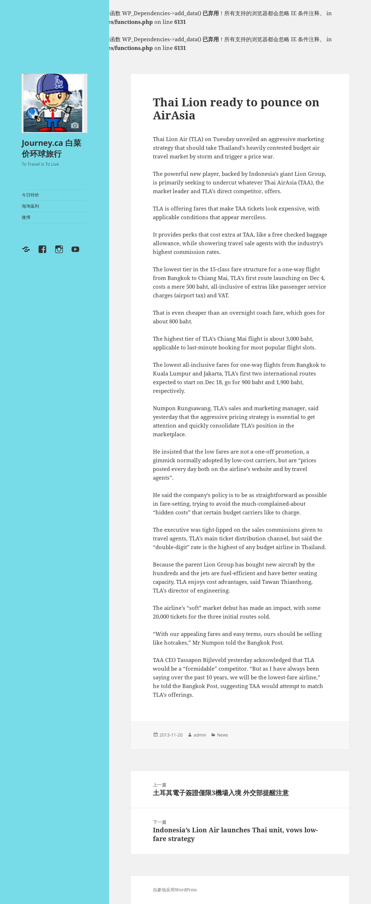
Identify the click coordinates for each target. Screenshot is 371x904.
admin (199, 735)
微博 (26, 217)
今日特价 (30, 195)
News (222, 735)
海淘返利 (30, 206)
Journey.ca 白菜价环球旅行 (51, 148)
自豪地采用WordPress (175, 890)
